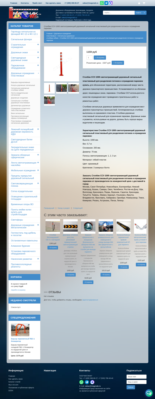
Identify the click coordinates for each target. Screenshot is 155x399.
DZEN (10, 391)
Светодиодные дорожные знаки (19, 59)
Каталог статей (14, 382)
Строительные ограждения (18, 46)
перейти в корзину (18, 290)
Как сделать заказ (15, 379)
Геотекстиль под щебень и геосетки (23, 234)
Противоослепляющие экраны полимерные (20, 117)
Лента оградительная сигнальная (19, 94)
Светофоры (17, 220)
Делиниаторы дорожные (20, 106)
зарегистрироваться (90, 300)
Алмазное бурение (20, 246)
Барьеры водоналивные (20, 82)
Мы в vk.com (13, 385)
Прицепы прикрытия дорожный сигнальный (22, 177)
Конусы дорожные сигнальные (23, 85)
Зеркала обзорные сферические (20, 156)
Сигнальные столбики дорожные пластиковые (20, 102)
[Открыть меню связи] (149, 393)
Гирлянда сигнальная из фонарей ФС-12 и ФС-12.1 (24, 32)
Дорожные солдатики (19, 98)
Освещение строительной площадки (24, 197)
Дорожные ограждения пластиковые (22, 74)
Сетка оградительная (22, 191)
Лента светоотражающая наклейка (23, 164)
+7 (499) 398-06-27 (66, 15)
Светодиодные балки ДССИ (21, 140)
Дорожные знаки (19, 52)
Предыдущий (49, 208)
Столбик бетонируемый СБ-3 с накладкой (53, 237)
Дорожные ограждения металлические (22, 226)
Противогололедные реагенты (21, 265)
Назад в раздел (64, 208)
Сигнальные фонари (21, 39)
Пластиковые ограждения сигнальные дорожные (21, 122)
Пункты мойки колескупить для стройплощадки (21, 212)
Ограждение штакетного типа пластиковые (20, 109)
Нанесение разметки (21, 259)
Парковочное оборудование (18, 66)
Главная (49, 33)
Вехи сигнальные (18, 113)
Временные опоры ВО (22, 204)
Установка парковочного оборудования (23, 252)
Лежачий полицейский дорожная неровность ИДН (22, 131)
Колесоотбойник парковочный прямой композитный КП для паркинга (123, 240)
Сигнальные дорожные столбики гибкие (20, 89)
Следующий (78, 208)
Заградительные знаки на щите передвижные (22, 148)
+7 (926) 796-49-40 (82, 15)
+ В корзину (100, 58)
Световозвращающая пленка (22, 184)
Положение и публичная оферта (21, 388)
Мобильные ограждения (23, 170)
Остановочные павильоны (24, 240)
